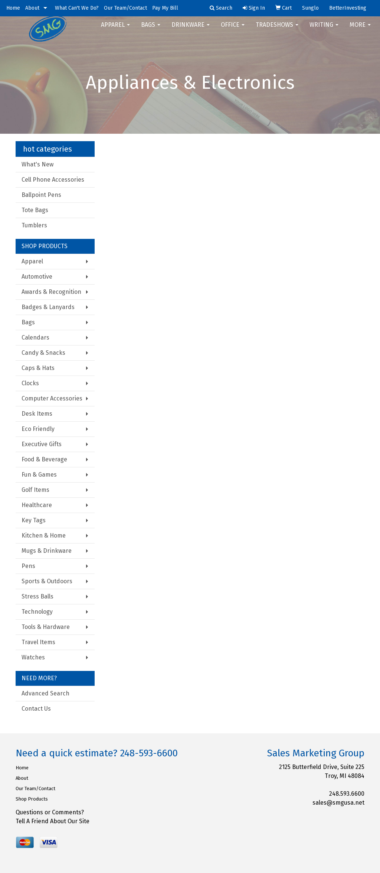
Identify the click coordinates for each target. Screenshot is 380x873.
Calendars (35, 337)
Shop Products (32, 799)
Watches (33, 657)
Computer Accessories (52, 398)
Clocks (30, 383)
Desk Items (37, 413)
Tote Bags (35, 210)
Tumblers (34, 225)
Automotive (37, 276)
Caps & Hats (38, 367)
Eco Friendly (38, 428)
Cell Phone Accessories (53, 179)
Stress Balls (37, 596)
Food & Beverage (44, 459)
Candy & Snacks (43, 352)
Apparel (115, 29)
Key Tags (34, 520)
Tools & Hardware (46, 626)
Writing (323, 29)
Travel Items (38, 642)
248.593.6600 (346, 793)
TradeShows (277, 29)
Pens (28, 565)
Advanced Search (45, 693)
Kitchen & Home (44, 535)
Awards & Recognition (51, 291)
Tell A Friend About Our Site (52, 821)
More (360, 29)
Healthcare (37, 505)
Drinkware (190, 29)
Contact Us (36, 708)
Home (13, 8)
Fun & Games (39, 474)
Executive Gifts (42, 444)
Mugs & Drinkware (47, 550)
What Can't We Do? (77, 8)
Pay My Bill (165, 8)
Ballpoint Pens (41, 194)
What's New (37, 164)
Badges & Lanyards (48, 307)
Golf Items (35, 489)
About (32, 8)
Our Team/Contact (125, 8)
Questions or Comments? (50, 812)
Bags (150, 29)
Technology (37, 611)
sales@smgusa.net (338, 802)
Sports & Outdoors (47, 581)
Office (233, 29)
